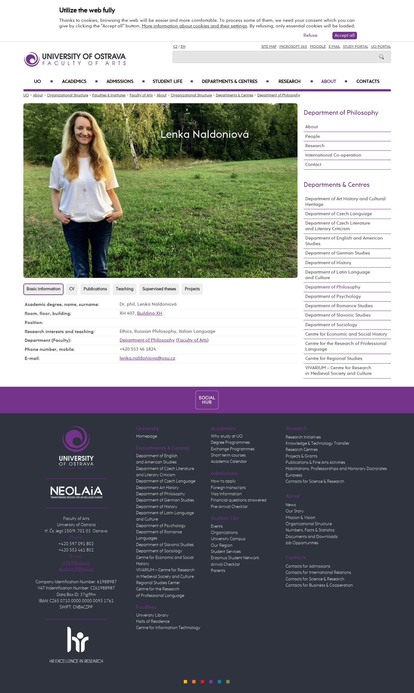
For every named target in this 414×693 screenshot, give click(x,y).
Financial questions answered (238, 500)
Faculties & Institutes (109, 95)
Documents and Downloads (312, 537)
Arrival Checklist (225, 564)
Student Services (226, 552)
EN (183, 47)
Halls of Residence (152, 621)
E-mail (334, 47)
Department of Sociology (331, 324)
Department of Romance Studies (339, 305)
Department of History (328, 262)
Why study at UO (227, 436)
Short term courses (228, 455)
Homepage (146, 436)
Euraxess (294, 475)
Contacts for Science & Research (315, 481)
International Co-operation (333, 155)
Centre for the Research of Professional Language (346, 346)
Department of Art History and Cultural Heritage (345, 201)
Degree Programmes (230, 442)
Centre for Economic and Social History (346, 334)
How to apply (223, 481)
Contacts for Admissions (308, 566)
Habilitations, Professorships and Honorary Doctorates (336, 469)
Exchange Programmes (233, 449)
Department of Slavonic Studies (338, 315)
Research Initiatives (303, 437)
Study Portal (355, 47)
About (334, 82)
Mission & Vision (300, 518)
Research (295, 82)
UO (43, 82)
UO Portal (381, 47)
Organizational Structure (67, 95)
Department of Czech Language (338, 213)
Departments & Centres (235, 82)
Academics (80, 82)
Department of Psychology (333, 296)
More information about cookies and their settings (194, 26)
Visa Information (226, 494)
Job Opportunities (302, 543)
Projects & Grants (301, 456)
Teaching (124, 289)
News (291, 505)
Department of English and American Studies (344, 241)
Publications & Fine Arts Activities (315, 462)
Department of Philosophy (278, 95)
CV (71, 289)
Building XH (149, 313)
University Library (152, 615)
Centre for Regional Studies (333, 358)
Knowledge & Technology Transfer (318, 443)
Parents (218, 571)
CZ (175, 47)
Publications (95, 289)
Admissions (126, 82)
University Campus (228, 539)
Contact (313, 164)
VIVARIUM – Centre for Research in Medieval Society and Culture (338, 371)
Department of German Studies (337, 253)
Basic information (43, 289)
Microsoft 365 (293, 47)
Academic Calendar (229, 461)
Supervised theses (159, 289)
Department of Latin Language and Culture (337, 275)
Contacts (367, 82)
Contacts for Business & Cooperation (319, 585)
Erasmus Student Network (235, 558)
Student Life (173, 82)
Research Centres (302, 450)
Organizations (224, 533)
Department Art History (157, 488)
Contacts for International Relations (318, 572)
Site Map (269, 47)
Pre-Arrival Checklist (229, 507)
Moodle (318, 47)
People (312, 136)
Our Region (221, 545)
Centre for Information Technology (168, 628)
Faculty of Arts (141, 95)
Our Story (295, 511)
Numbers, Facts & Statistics (310, 530)
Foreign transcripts (228, 488)
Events (217, 526)
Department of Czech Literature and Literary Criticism (337, 226)
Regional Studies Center (158, 583)
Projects (192, 289)
